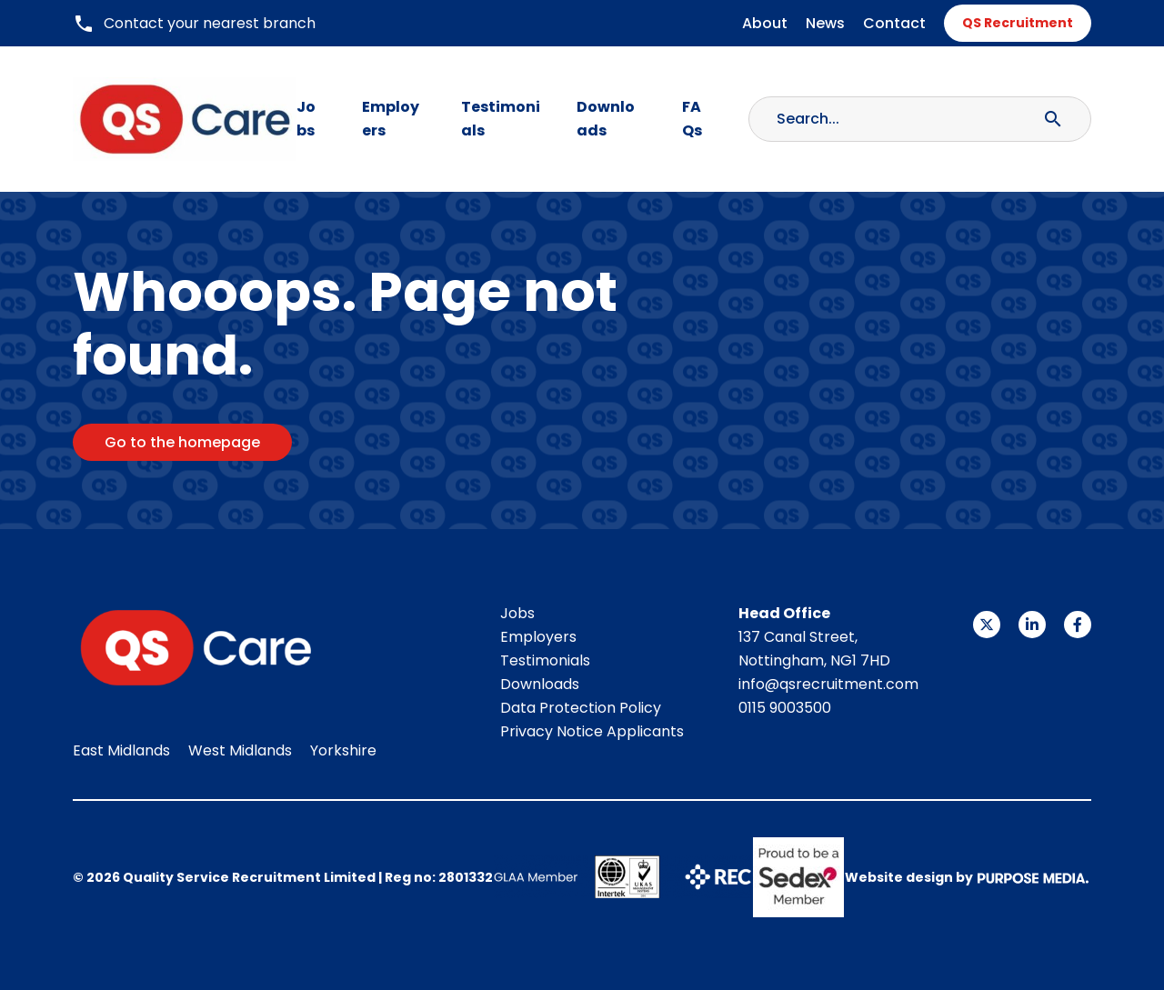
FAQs (692, 118)
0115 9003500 (784, 707)
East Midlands (121, 750)
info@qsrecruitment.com (828, 684)
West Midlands (240, 750)
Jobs (306, 118)
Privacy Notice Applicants (592, 731)
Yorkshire (343, 750)
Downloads (606, 118)
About (765, 23)
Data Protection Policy (580, 707)
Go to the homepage (182, 442)
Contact (894, 23)
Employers (390, 118)
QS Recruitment (1017, 23)
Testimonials (500, 118)
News (825, 23)
